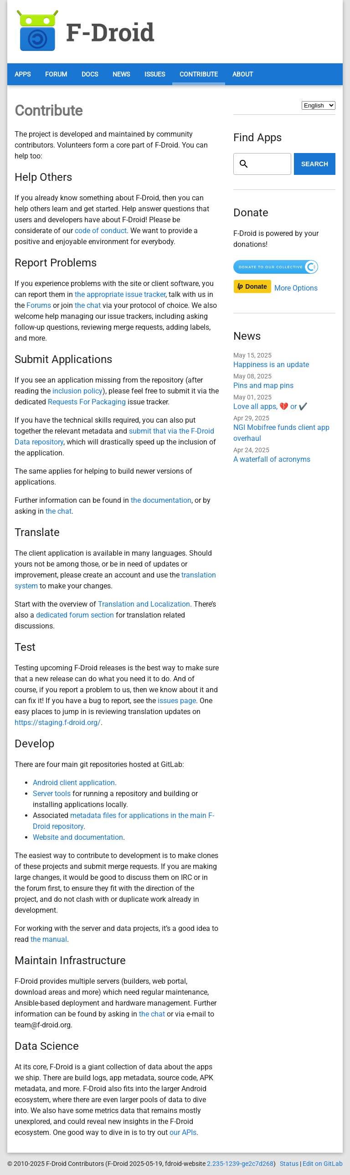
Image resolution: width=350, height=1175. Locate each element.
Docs (90, 74)
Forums (38, 305)
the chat (88, 305)
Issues (154, 74)
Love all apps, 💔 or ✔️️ (270, 406)
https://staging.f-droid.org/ (58, 722)
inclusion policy (77, 391)
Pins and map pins (263, 385)
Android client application (74, 782)
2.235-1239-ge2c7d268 (240, 1163)
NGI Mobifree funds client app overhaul (281, 433)
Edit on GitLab (322, 1163)
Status (290, 1163)
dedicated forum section (75, 615)
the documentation (161, 500)
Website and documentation (78, 837)
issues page (177, 700)
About (242, 74)
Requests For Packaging (87, 402)
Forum (56, 74)
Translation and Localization (144, 604)
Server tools (52, 793)
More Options (296, 288)
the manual (49, 939)
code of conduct (101, 230)
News (121, 74)
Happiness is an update (271, 364)
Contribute (199, 74)
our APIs (183, 1132)
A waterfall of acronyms (271, 459)
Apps (23, 74)
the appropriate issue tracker (120, 294)
